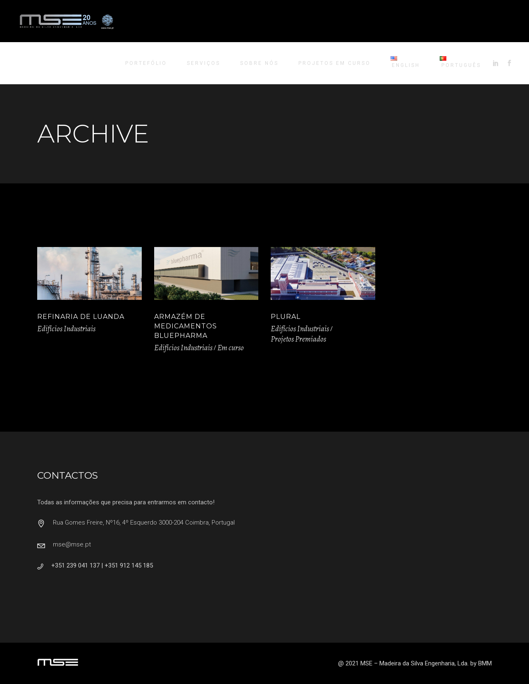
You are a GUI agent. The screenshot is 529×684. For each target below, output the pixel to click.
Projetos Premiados (298, 339)
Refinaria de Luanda (80, 317)
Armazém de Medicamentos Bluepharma (185, 326)
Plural (285, 317)
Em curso (230, 347)
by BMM (481, 663)
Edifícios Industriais (66, 328)
